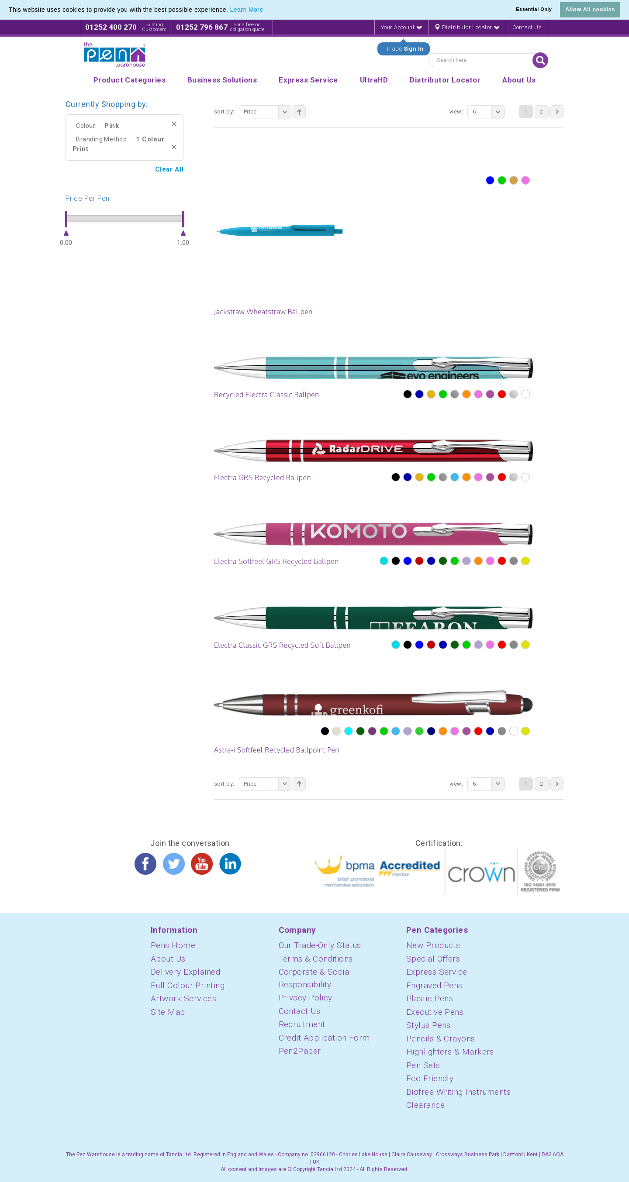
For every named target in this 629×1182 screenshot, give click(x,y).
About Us (168, 959)
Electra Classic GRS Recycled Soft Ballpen (282, 645)
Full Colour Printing (188, 985)
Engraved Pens (434, 985)
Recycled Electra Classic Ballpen (266, 394)
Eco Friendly (429, 1078)
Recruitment (302, 1024)
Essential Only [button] (534, 9)
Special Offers (433, 959)
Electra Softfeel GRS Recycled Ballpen (276, 561)
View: (456, 111)
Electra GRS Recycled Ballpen (262, 477)
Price (267, 111)
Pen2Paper (300, 1051)
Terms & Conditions (316, 959)
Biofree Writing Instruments (458, 1092)
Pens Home (173, 945)
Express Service (436, 972)
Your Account (401, 27)
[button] (266, 10)
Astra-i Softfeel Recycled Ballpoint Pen (276, 750)
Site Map (168, 1012)
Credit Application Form (324, 1038)
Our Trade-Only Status (320, 945)
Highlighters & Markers (450, 1052)
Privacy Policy (305, 998)
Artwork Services (183, 998)
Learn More (246, 9)
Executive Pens (434, 1012)
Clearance (425, 1105)
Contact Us (527, 27)
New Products (433, 945)
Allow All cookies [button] (590, 9)
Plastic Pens (429, 998)
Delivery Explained (185, 972)
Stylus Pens (428, 1025)
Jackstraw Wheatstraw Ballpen (263, 311)
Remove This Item (174, 123)
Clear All (169, 169)
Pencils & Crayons (440, 1039)
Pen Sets (423, 1065)
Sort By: (224, 111)
